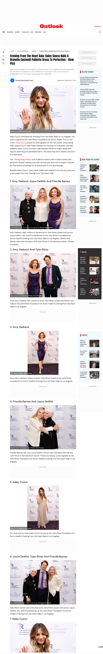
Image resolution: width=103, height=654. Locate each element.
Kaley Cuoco (21, 142)
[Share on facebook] (3, 52)
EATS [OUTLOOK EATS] (31, 32)
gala (65, 170)
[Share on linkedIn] (3, 59)
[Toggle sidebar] (3, 32)
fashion (24, 145)
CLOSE (100, 647)
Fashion (34, 51)
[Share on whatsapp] (3, 63)
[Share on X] (3, 56)
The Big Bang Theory (22, 159)
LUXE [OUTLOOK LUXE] (44, 32)
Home (12, 51)
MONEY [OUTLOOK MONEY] (17, 32)
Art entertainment (22, 51)
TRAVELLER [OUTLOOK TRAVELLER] (25, 32)
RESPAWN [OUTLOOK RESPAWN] (38, 32)
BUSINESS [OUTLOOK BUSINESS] (10, 32)
